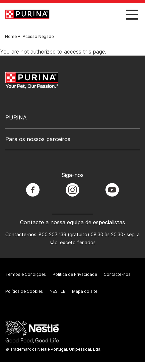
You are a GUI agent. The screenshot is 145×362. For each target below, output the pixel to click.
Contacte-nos (117, 274)
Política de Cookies (24, 291)
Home (11, 36)
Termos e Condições (25, 274)
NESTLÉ (57, 291)
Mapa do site (84, 291)
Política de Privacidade (75, 274)
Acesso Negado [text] (38, 36)
